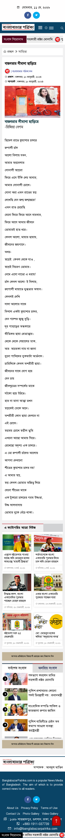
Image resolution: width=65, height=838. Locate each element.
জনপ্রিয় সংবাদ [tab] (47, 668)
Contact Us (13, 814)
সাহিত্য (23, 51)
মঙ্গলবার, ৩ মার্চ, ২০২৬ (14, 568)
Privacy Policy (29, 808)
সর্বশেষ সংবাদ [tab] (17, 668)
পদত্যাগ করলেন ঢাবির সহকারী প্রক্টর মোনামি (32, 835)
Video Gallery (50, 814)
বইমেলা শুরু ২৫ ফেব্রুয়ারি (12, 635)
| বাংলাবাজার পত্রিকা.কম (18, 71)
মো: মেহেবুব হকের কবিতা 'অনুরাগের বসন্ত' (47, 635)
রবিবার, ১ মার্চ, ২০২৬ (45, 568)
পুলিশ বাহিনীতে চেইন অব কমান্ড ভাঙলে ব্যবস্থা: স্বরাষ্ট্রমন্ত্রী (43, 726)
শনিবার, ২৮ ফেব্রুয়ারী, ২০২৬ (17, 607)
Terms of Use (49, 808)
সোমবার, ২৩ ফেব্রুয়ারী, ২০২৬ (48, 604)
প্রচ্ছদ (9, 51)
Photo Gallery (31, 814)
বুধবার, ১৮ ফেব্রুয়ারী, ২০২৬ (16, 643)
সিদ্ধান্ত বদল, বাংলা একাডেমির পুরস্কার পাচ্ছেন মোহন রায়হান (15, 597)
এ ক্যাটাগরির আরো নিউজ (20, 528)
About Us (12, 808)
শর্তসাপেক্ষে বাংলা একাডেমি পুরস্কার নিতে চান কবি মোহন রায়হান (47, 558)
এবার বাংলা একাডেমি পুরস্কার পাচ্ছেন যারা (47, 595)
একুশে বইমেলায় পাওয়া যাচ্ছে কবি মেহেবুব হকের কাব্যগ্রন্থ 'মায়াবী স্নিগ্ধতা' (16, 558)
